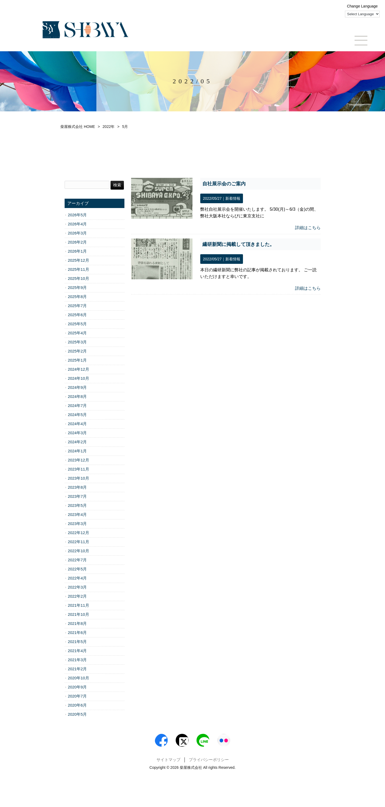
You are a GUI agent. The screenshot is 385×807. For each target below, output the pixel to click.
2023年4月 (77, 515)
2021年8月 (77, 624)
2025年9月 (77, 288)
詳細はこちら (308, 228)
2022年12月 (78, 533)
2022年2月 (77, 597)
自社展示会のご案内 (224, 184)
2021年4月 (77, 651)
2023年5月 (77, 506)
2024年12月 (78, 370)
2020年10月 (78, 679)
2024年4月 (77, 424)
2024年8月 (77, 397)
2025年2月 (77, 352)
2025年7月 (77, 306)
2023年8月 (77, 488)
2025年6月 (77, 316)
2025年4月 (77, 334)
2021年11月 (78, 606)
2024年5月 (77, 415)
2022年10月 (78, 552)
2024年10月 (78, 379)
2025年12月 (78, 261)
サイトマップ (168, 763)
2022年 (109, 127)
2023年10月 (78, 479)
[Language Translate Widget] (362, 14)
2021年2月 (77, 670)
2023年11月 (78, 470)
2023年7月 (77, 497)
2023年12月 (78, 461)
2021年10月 (78, 615)
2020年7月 (77, 697)
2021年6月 (77, 633)
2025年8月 (77, 297)
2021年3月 (77, 661)
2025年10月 (78, 279)
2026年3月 (77, 234)
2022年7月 (77, 561)
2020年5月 (77, 715)
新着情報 (232, 199)
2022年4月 (77, 579)
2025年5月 (77, 325)
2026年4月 (77, 225)
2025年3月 (77, 343)
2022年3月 (77, 588)
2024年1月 (77, 452)
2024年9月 (77, 388)
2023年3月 (77, 524)
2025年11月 (78, 270)
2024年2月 (77, 443)
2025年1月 (77, 361)
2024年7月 (77, 406)
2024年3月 (77, 434)
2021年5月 (77, 642)
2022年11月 (78, 542)
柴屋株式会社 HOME (77, 127)
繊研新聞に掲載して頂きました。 (238, 245)
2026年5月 (77, 216)
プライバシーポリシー (209, 763)
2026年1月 (77, 252)
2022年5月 (77, 570)
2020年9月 (77, 688)
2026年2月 (77, 243)
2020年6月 (77, 706)
